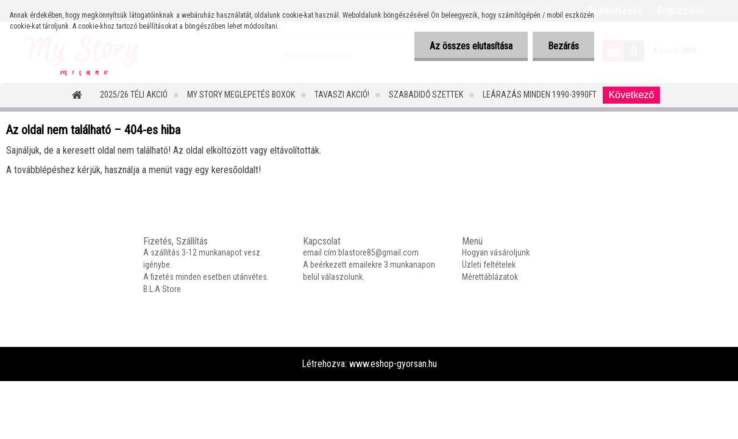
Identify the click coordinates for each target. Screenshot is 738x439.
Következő (632, 95)
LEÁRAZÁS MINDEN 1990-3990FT (540, 94)
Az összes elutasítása (471, 46)
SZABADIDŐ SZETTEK (426, 94)
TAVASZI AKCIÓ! (341, 94)
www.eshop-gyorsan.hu (393, 363)
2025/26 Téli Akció (134, 94)
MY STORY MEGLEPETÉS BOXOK (241, 94)
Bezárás (563, 46)
